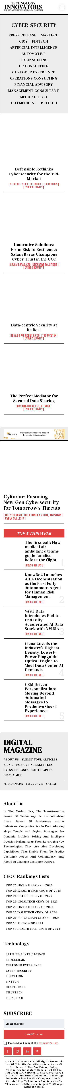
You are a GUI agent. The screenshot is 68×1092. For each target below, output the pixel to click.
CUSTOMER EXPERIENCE (33, 72)
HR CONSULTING (33, 66)
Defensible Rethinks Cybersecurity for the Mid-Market (34, 173)
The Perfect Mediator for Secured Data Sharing (34, 398)
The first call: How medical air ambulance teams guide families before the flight (43, 551)
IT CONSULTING (33, 60)
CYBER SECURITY (33, 187)
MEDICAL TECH (33, 97)
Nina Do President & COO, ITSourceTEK (33, 335)
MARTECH (50, 35)
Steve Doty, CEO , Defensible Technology (33, 184)
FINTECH (40, 41)
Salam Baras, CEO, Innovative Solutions (33, 264)
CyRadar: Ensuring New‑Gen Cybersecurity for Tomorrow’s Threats (32, 502)
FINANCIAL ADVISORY (34, 84)
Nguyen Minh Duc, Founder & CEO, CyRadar (33, 515)
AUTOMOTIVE (34, 53)
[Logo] (32, 7)
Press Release (22, 35)
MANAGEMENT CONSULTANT (33, 90)
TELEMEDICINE (23, 103)
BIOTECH (49, 103)
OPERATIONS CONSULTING (33, 78)
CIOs (23, 41)
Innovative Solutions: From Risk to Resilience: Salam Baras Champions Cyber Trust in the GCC (34, 252)
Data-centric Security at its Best (34, 327)
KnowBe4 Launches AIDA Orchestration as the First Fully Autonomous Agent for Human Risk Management (43, 585)
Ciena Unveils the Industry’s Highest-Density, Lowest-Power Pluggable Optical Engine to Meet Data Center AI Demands (44, 656)
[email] (34, 1023)
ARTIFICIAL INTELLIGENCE (33, 47)
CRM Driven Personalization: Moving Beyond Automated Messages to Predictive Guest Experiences (40, 697)
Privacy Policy (48, 1043)
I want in (34, 1034)
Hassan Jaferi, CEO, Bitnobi (33, 406)
